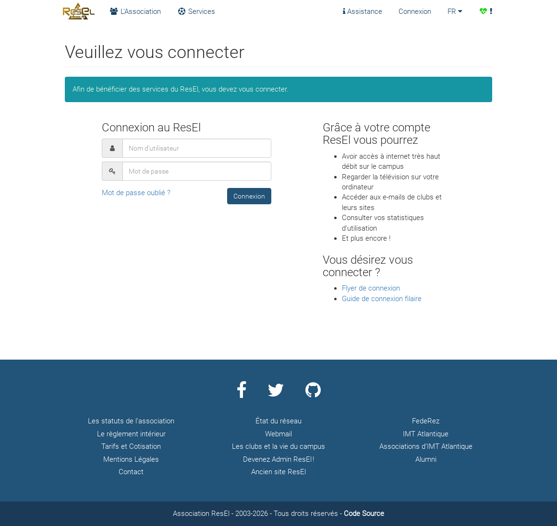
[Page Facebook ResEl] (241, 394)
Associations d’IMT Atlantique (425, 446)
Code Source (364, 513)
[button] (249, 196)
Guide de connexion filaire (382, 298)
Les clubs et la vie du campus (278, 446)
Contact (131, 472)
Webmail (278, 434)
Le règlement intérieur (131, 434)
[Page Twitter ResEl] (276, 394)
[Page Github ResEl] (313, 394)
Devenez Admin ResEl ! (278, 459)
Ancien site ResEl (278, 472)
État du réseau (278, 421)
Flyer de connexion (371, 288)
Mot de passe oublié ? (136, 192)
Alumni (425, 459)
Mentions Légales (131, 459)
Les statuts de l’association (131, 421)
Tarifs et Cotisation (131, 446)
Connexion (415, 11)
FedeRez (425, 421)
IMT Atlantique (425, 434)
